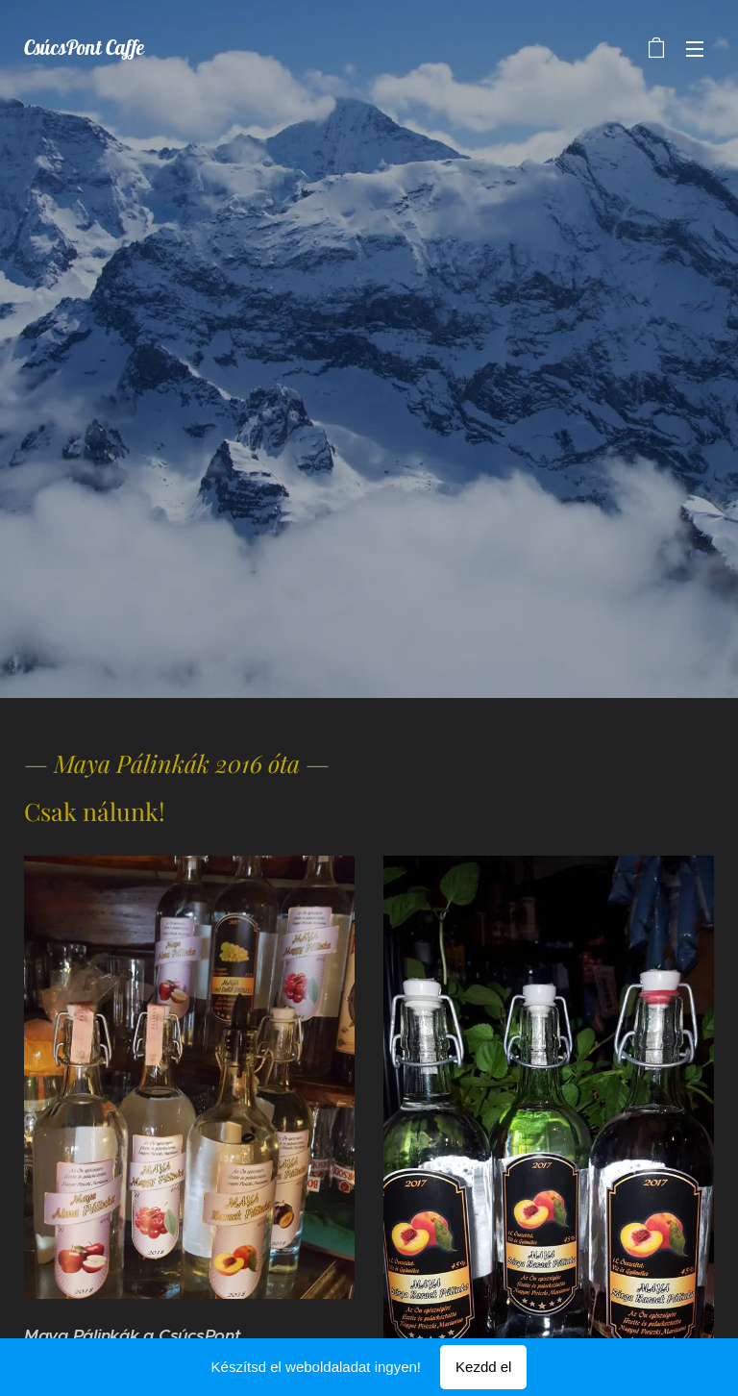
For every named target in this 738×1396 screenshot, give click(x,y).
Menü (694, 49)
